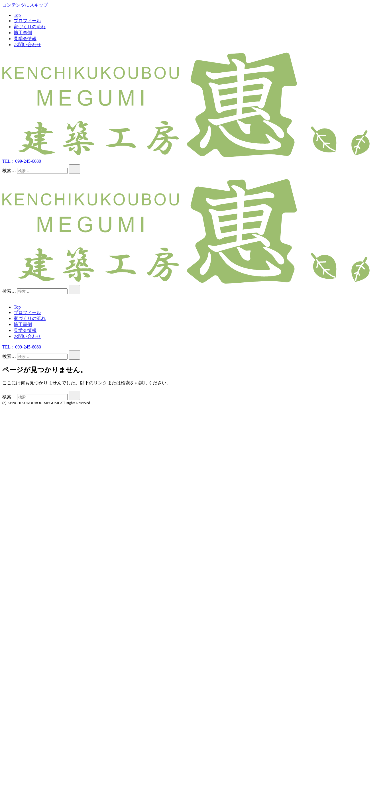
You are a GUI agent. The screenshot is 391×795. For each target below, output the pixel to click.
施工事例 (23, 32)
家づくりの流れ (30, 26)
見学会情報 (25, 38)
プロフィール (27, 20)
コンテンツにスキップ (25, 5)
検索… (9, 170)
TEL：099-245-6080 (21, 161)
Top (17, 15)
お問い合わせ (27, 44)
